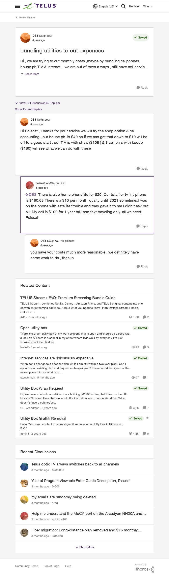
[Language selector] (105, 6)
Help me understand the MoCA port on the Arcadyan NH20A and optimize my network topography (86, 513)
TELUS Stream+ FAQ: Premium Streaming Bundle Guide (67, 297)
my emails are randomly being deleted (63, 497)
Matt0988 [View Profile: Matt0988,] (58, 470)
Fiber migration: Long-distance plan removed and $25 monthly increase (84, 530)
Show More (29, 73)
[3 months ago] (38, 347)
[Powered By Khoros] (144, 568)
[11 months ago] (36, 317)
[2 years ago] (48, 407)
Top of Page (51, 566)
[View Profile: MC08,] (24, 483)
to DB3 (60, 183)
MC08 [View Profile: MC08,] (56, 486)
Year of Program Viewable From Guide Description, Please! (80, 480)
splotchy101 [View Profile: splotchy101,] (59, 519)
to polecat (67, 240)
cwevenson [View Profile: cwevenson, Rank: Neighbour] (27, 377)
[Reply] (142, 87)
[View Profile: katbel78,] (24, 533)
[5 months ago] (45, 377)
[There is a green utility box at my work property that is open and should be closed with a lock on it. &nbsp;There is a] (75, 337)
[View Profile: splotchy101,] (24, 516)
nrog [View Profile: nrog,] (55, 502)
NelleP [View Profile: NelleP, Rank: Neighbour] (24, 347)
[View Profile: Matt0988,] (24, 467)
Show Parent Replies (28, 109)
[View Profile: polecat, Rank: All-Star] (30, 185)
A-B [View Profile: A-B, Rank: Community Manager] (22, 317)
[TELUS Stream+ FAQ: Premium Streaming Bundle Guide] (84, 307)
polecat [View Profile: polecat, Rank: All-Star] (40, 183)
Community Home (26, 566)
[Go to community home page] (40, 6)
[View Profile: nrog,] (24, 500)
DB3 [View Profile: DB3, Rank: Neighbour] (35, 35)
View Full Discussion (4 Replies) (37, 103)
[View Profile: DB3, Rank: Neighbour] (25, 38)
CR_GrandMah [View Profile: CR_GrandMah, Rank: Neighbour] (29, 407)
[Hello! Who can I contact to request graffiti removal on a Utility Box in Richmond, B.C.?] (73, 426)
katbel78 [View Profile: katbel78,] (57, 535)
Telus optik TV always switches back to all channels (75, 464)
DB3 (32, 194)
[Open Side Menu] (17, 6)
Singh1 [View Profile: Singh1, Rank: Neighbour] (24, 433)
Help (68, 566)
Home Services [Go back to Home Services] (25, 17)
